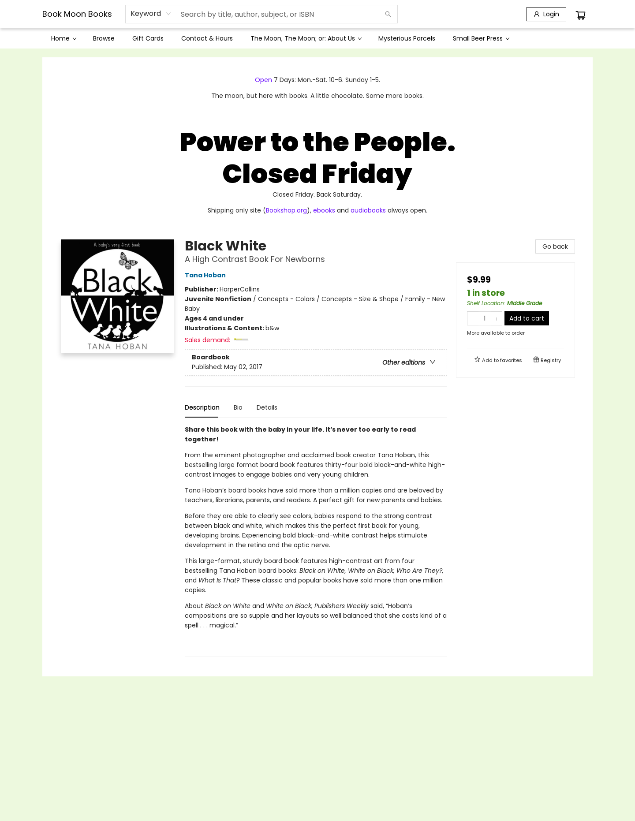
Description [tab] (202, 407)
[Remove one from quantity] (472, 318)
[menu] (317, 38)
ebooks (324, 210)
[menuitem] (63, 38)
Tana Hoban (206, 275)
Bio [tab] (238, 407)
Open (263, 79)
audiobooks (368, 210)
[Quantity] (484, 318)
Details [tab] (267, 407)
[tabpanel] (316, 541)
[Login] (546, 14)
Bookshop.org (286, 210)
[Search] (388, 14)
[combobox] (151, 13)
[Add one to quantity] (496, 318)
